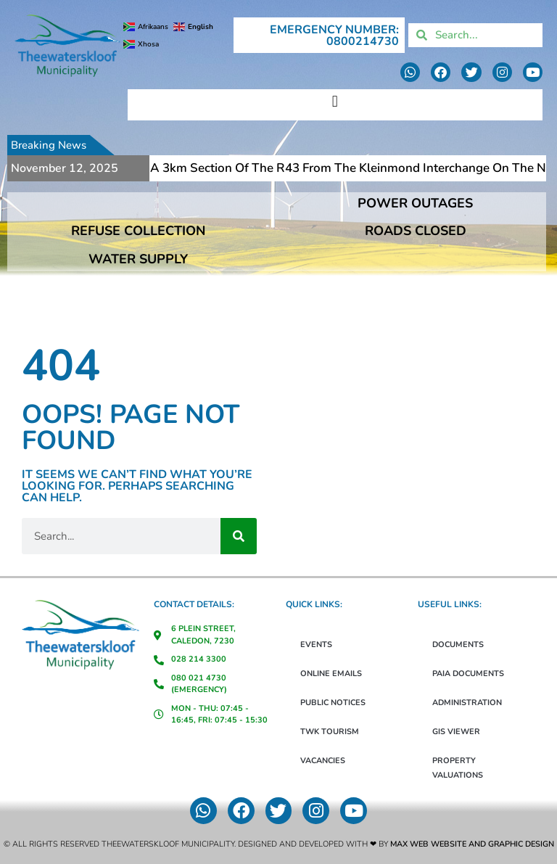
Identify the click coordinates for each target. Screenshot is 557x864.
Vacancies (322, 760)
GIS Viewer (456, 731)
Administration (467, 702)
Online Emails (331, 673)
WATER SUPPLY (138, 259)
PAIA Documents (468, 673)
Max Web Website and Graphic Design (472, 844)
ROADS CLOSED (415, 230)
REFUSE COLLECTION (138, 230)
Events (316, 644)
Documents (458, 644)
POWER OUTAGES (415, 203)
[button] (335, 101)
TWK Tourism (329, 731)
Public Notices (333, 702)
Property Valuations (457, 768)
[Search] (238, 536)
